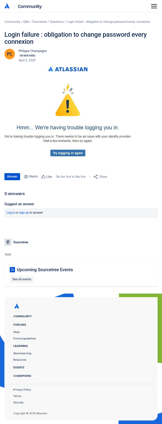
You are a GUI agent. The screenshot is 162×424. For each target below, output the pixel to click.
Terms (17, 396)
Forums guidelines (24, 338)
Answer (12, 176)
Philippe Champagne (33, 51)
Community (30, 6)
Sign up (24, 212)
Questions (57, 21)
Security (18, 402)
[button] (69, 113)
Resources (19, 359)
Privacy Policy (22, 389)
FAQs (16, 332)
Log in (10, 212)
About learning (22, 353)
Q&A (26, 21)
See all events (21, 279)
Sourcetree (39, 21)
